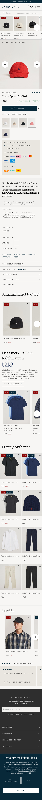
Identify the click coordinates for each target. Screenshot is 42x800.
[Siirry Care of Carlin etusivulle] (10, 7)
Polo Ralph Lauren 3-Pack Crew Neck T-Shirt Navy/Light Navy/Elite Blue (31, 482)
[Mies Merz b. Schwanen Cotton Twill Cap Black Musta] (6, 23)
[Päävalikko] (38, 7)
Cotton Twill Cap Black (5, 35)
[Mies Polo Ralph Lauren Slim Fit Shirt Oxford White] (10, 540)
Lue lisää (27, 773)
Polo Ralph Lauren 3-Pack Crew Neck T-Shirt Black (10, 482)
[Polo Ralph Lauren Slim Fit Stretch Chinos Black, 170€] (32, 581)
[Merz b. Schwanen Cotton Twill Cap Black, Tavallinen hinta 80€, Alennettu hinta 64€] (6, 27)
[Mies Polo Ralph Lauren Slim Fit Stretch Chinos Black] (32, 577)
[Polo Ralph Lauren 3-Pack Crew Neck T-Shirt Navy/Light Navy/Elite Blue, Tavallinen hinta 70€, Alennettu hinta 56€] (16, 412)
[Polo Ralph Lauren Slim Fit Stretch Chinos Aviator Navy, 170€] (32, 544)
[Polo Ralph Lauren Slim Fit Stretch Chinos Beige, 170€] (10, 581)
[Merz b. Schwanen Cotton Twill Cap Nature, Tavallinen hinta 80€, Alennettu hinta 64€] (19, 27)
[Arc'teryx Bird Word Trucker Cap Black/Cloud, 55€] (32, 27)
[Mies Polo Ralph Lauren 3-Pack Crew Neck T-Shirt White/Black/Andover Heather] (10, 503)
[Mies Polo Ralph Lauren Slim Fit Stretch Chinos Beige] (10, 577)
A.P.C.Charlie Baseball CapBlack (17, 652)
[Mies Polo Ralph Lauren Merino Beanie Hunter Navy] (32, 503)
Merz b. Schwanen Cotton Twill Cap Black (15, 339)
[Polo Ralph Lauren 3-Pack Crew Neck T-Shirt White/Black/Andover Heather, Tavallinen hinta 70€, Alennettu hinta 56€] (10, 507)
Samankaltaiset (21, 294)
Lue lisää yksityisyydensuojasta (21, 714)
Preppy (7, 203)
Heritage (17, 203)
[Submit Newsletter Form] (37, 709)
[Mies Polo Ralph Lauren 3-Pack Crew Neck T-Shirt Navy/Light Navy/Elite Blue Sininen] (16, 407)
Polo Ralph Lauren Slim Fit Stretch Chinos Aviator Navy (31, 556)
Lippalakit (22, 42)
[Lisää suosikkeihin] (27, 305)
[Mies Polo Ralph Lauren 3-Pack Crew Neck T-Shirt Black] (10, 466)
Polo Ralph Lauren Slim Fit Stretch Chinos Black (31, 593)
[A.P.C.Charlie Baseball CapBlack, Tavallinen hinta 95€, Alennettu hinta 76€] (18, 636)
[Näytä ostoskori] (34, 7)
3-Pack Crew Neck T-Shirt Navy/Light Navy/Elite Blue (13, 429)
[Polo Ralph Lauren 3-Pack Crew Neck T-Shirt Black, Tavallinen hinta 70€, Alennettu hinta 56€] (10, 470)
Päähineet (13, 42)
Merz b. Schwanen (6, 33)
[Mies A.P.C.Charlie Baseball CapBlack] (18, 632)
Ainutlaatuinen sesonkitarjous (21, 1)
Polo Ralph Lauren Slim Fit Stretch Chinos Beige (9, 593)
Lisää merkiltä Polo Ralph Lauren (17, 355)
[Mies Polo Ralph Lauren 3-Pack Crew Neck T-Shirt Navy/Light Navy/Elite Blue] (32, 466)
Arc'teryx (31, 33)
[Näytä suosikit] (31, 7)
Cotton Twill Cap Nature (18, 35)
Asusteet (5, 42)
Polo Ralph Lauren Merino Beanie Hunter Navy (31, 519)
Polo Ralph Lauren (9, 93)
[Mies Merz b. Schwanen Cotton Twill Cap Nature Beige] (20, 23)
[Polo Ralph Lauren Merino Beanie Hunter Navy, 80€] (32, 507)
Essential (29, 203)
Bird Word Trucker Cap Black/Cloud (32, 35)
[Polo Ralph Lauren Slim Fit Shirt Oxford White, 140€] (10, 544)
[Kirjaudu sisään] (28, 7)
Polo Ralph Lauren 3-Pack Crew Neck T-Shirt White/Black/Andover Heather (10, 519)
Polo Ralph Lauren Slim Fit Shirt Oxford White (9, 556)
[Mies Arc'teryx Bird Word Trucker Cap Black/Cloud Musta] (33, 23)
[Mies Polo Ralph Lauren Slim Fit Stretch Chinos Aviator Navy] (32, 540)
